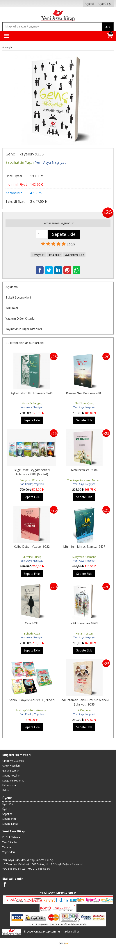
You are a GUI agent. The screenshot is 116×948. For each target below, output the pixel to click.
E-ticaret (52, 943)
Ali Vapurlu (84, 710)
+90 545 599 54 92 (13, 868)
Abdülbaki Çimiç (84, 403)
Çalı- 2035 (31, 623)
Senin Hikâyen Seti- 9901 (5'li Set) (32, 700)
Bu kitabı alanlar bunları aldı (25, 343)
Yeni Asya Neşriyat (32, 407)
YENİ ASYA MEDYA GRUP (58, 893)
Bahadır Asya (32, 633)
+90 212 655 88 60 (39, 868)
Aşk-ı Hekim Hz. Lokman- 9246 (32, 393)
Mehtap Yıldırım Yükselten (31, 710)
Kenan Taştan (84, 633)
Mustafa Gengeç (32, 403)
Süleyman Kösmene (32, 480)
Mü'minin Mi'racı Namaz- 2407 (84, 547)
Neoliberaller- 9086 (84, 470)
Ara (107, 27)
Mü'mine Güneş (31, 557)
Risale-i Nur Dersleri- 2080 (84, 393)
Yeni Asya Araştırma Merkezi (84, 480)
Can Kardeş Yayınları (32, 484)
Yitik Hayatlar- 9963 (84, 623)
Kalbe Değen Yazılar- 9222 (32, 547)
